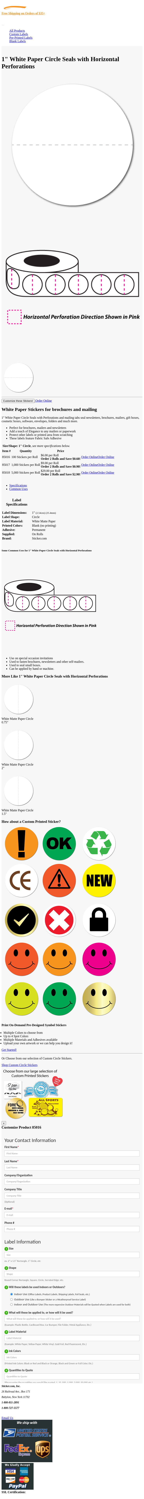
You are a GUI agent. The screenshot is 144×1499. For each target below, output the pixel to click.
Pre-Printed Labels (21, 37)
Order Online (43, 400)
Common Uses (18, 489)
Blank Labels (17, 41)
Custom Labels (18, 34)
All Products (17, 30)
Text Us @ (15, 1413)
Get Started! (9, 1049)
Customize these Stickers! (18, 400)
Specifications (18, 485)
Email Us (7, 1418)
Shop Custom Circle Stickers (19, 1065)
